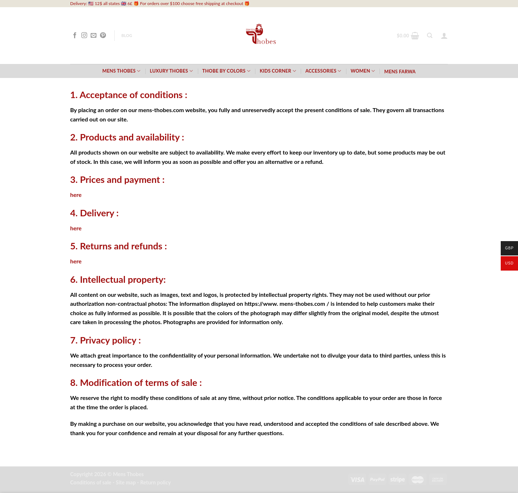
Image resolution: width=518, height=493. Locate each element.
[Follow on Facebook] (75, 35)
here (76, 194)
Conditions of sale (90, 482)
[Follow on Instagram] (84, 35)
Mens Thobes (122, 71)
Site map (126, 482)
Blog (126, 35)
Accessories (323, 71)
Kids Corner (278, 71)
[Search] (429, 35)
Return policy (155, 482)
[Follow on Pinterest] (103, 35)
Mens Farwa (399, 71)
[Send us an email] (93, 35)
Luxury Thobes (171, 71)
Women (363, 71)
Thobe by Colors (226, 71)
